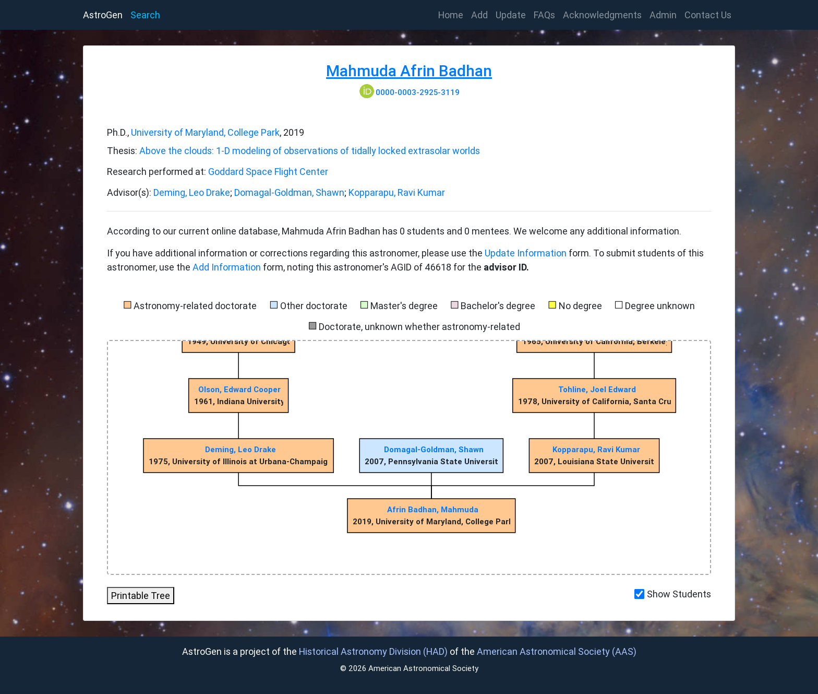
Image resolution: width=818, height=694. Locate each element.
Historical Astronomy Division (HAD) (373, 651)
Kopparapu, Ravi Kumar (396, 192)
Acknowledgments (602, 15)
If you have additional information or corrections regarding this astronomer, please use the (296, 253)
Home (452, 14)
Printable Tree (140, 596)
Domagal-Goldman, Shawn (289, 192)
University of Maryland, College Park (205, 132)
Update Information (527, 253)
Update (511, 15)
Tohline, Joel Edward (597, 389)
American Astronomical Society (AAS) (556, 651)
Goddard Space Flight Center (268, 172)
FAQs (544, 15)
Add (479, 15)
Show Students (679, 594)
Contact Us (707, 15)
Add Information (227, 267)
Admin (663, 15)
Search (145, 15)
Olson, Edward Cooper (239, 389)
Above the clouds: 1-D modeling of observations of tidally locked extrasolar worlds (309, 151)
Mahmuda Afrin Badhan (409, 70)
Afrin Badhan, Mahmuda (432, 509)
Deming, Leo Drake (191, 192)
